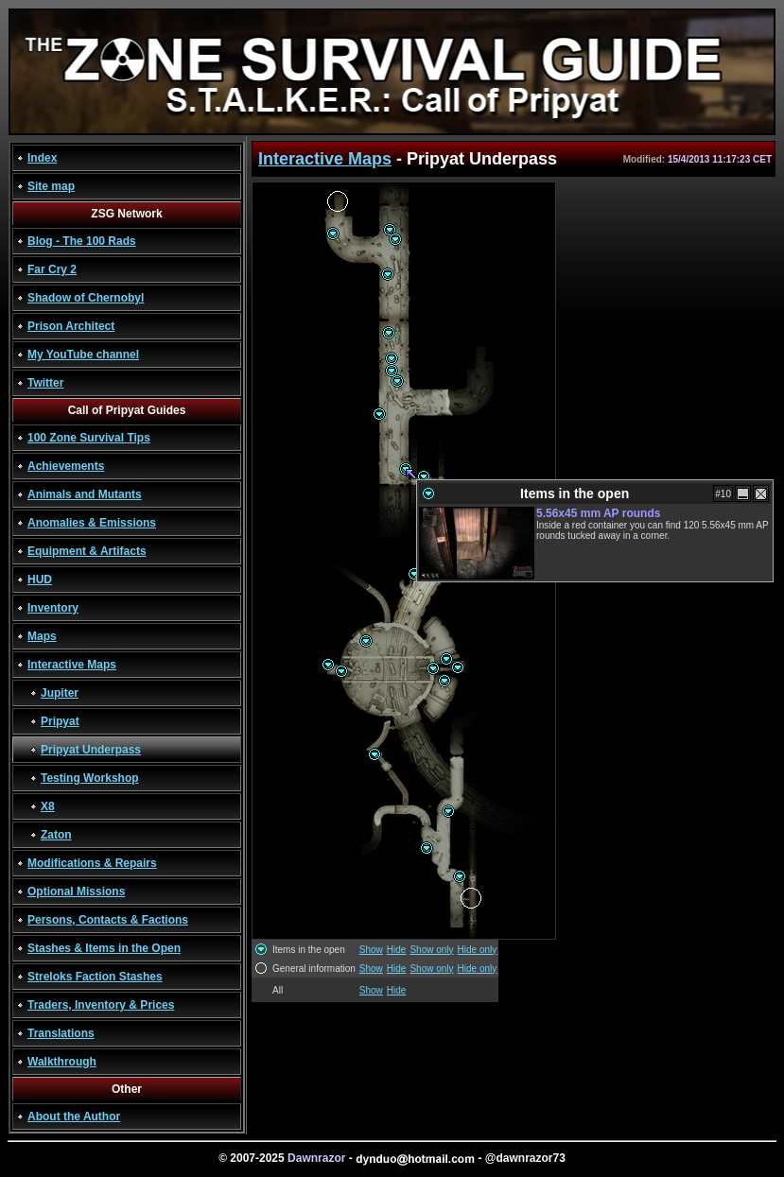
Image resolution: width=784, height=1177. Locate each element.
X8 (48, 806)
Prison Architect (70, 326)
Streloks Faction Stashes (95, 976)
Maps (42, 636)
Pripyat (60, 721)
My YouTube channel (83, 354)
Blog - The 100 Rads (81, 241)
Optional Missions (76, 891)
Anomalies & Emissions (91, 522)
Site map (51, 186)
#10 (723, 494)
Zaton (56, 834)
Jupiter (59, 693)
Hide (397, 949)
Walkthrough (61, 1061)
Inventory (52, 607)
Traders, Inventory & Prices (100, 1005)
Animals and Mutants (84, 494)
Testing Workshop (90, 778)
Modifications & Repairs (92, 863)
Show (371, 949)
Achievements (65, 466)
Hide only (477, 949)
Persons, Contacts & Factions (107, 919)
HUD (39, 579)
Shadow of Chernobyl (85, 297)
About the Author (73, 1116)
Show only (431, 949)
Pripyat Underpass (91, 749)
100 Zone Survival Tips (88, 437)
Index (42, 157)
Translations (61, 1033)
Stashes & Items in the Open (104, 948)
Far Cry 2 (52, 269)
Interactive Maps (71, 664)
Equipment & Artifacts (87, 551)
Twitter (45, 382)
